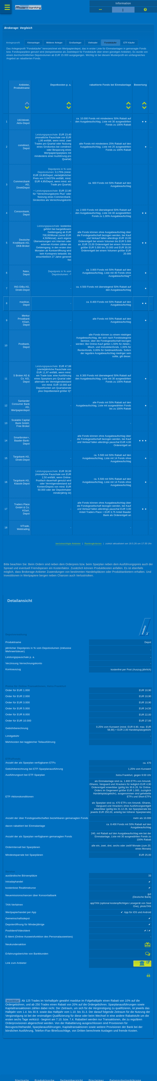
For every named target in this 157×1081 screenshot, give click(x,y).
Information (123, 3)
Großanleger (75, 42)
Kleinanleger (34, 42)
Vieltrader (93, 42)
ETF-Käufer (129, 42)
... (151, 121)
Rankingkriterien (93, 543)
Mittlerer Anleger (54, 42)
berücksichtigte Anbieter (68, 543)
